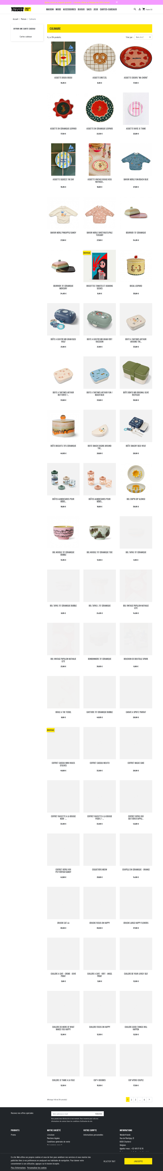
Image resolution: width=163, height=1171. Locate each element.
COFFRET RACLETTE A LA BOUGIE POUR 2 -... (99, 817)
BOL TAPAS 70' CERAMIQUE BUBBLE (63, 605)
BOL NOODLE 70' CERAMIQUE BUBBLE (63, 553)
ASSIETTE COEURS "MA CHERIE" (136, 77)
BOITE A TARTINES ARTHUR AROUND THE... (135, 340)
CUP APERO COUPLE (136, 1080)
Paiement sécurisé (54, 1148)
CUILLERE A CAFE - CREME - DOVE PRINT (63, 975)
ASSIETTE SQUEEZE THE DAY (63, 179)
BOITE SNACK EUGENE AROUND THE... (99, 447)
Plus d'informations (18, 1167)
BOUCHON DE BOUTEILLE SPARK (136, 658)
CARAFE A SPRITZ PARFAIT (136, 712)
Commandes (88, 1138)
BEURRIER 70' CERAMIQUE (136, 232)
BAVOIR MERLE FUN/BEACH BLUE (136, 179)
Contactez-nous (53, 1151)
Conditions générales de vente (58, 1141)
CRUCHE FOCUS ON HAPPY (99, 922)
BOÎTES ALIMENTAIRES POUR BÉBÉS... (63, 500)
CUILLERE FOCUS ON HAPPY (99, 1026)
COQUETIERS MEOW (99, 869)
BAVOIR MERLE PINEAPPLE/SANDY (63, 232)
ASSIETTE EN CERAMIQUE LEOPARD (63, 128)
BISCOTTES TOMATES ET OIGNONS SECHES (99, 287)
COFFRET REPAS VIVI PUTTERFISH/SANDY (63, 870)
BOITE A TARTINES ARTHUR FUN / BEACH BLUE (100, 393)
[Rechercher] (135, 9)
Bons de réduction (90, 1145)
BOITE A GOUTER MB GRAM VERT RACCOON (99, 340)
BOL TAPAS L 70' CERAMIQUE (100, 605)
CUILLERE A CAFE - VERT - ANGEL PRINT (99, 975)
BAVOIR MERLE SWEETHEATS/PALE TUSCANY (99, 234)
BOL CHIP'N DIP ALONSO (136, 499)
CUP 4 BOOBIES (100, 1080)
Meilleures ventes (17, 1141)
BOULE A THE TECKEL (63, 712)
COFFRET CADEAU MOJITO (100, 762)
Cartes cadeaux (26, 36)
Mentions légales (53, 1138)
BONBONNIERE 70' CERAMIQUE (99, 658)
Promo (13, 1134)
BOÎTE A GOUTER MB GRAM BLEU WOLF (63, 340)
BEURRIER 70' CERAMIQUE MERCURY (63, 287)
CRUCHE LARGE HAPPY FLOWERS (135, 922)
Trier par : (129, 37)
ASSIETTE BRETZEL (100, 77)
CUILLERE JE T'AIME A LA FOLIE (63, 1080)
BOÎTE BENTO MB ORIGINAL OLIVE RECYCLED (136, 393)
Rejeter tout (109, 1161)
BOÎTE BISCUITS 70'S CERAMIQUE (63, 445)
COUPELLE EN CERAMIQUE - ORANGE (136, 869)
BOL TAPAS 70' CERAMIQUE (136, 552)
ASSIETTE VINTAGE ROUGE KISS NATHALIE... (100, 180)
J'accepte (138, 1161)
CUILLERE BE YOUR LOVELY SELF (136, 973)
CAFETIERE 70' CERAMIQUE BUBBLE (99, 712)
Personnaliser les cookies (37, 1167)
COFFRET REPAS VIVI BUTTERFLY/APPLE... (136, 817)
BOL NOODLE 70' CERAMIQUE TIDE (99, 552)
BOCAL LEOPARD (136, 285)
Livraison (50, 1134)
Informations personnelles (93, 1134)
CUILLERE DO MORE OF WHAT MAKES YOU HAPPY (63, 1028)
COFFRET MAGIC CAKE (136, 762)
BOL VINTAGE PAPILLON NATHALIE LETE (136, 607)
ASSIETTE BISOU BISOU (63, 77)
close (116, 2)
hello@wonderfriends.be (140, 1151)
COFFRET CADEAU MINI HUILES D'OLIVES (63, 764)
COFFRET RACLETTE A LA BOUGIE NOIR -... (63, 817)
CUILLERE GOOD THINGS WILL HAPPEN (136, 1028)
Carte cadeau (16, 1145)
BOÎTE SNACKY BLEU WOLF (136, 445)
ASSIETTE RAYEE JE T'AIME (136, 128)
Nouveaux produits (18, 1138)
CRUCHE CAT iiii (63, 922)
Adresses (86, 1141)
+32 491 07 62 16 (137, 1148)
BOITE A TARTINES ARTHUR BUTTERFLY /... (63, 393)
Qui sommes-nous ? (54, 1145)
